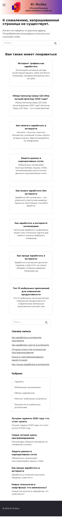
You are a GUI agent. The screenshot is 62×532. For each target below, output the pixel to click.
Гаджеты (19, 381)
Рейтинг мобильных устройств (30, 398)
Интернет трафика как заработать (31, 65)
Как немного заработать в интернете (31, 127)
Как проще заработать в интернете (31, 257)
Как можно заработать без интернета (31, 192)
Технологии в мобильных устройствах (27, 406)
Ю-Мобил (38, 4)
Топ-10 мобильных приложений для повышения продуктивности (31, 291)
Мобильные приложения (27, 387)
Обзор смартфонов (24, 393)
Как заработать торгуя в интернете (30, 345)
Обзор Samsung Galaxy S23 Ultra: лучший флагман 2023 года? (31, 97)
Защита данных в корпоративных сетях (31, 159)
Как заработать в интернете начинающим (31, 224)
